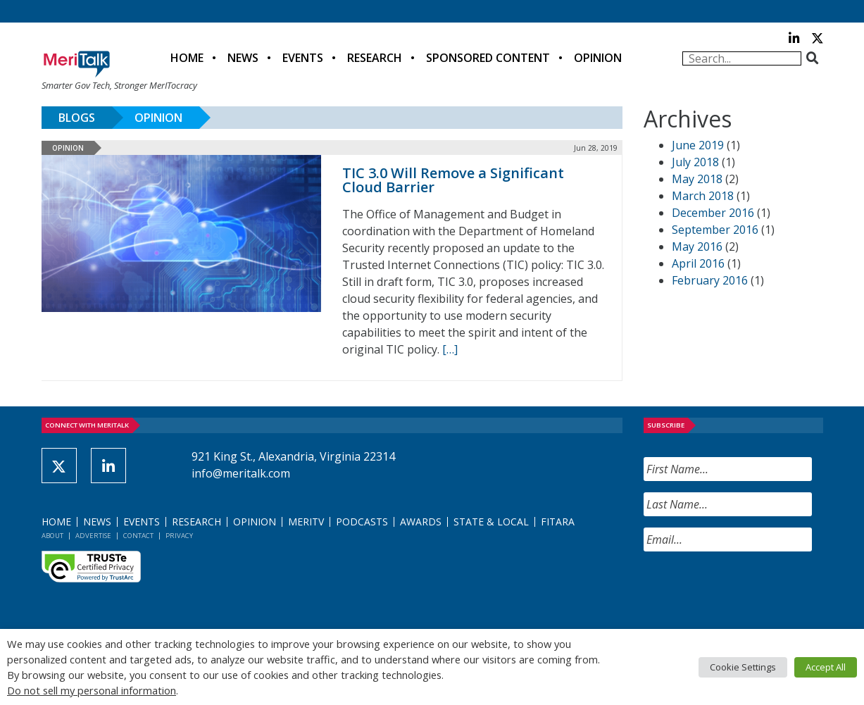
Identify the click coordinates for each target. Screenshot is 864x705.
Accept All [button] (826, 667)
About (52, 535)
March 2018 (703, 196)
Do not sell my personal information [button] (91, 690)
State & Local (491, 521)
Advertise (93, 535)
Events (302, 57)
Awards (421, 521)
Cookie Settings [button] (743, 667)
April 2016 (698, 263)
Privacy (179, 535)
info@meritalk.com (241, 473)
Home (187, 57)
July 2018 (695, 162)
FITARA (558, 521)
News (242, 57)
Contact (138, 535)
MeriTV (306, 521)
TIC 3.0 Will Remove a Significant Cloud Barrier (453, 179)
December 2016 (713, 212)
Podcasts (362, 521)
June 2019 (698, 145)
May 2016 (697, 246)
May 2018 (697, 179)
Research (374, 57)
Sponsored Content (488, 57)
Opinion (598, 57)
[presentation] (751, 590)
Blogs (76, 117)
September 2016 (715, 229)
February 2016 (710, 280)
